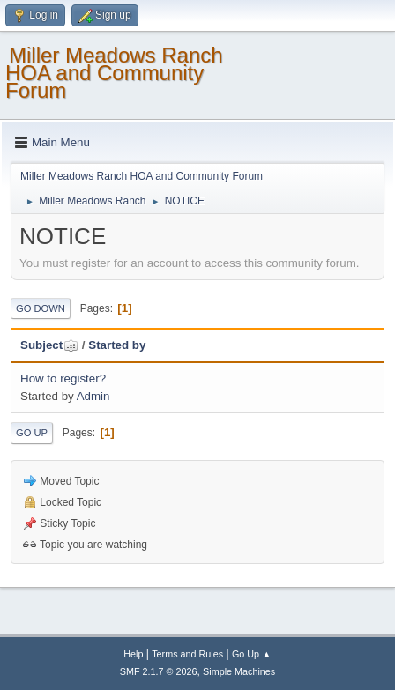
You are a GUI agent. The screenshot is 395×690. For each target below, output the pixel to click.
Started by (116, 345)
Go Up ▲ (252, 654)
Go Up (32, 432)
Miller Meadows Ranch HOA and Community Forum (114, 72)
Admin (93, 396)
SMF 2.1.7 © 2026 (159, 671)
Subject (49, 345)
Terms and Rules (187, 654)
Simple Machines (239, 671)
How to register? (63, 378)
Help (133, 654)
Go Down (40, 308)
